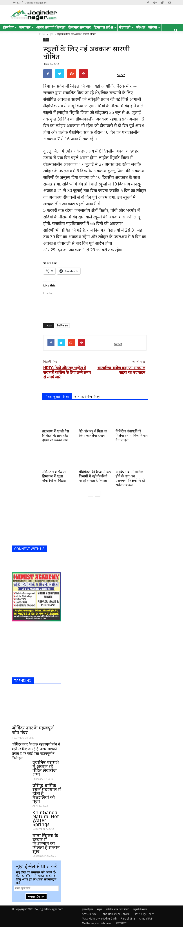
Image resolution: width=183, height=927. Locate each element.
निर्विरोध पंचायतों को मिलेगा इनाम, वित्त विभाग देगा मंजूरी (132, 435)
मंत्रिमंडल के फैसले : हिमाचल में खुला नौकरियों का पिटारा (54, 476)
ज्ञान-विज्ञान (87, 909)
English (10, 34)
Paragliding (128, 918)
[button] (176, 31)
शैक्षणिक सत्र (62, 325)
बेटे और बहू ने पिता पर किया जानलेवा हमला (93, 433)
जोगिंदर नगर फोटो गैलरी (117, 909)
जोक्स (154, 27)
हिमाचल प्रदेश (105, 27)
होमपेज (10, 27)
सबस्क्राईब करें (36, 896)
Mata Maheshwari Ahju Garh (99, 918)
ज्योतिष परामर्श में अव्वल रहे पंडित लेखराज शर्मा (46, 768)
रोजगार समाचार (79, 27)
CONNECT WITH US (29, 549)
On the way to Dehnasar (97, 923)
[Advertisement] (94, 308)
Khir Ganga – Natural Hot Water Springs (47, 818)
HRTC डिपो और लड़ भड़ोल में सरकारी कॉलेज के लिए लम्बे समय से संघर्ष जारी (67, 372)
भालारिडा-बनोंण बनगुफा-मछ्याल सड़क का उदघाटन (121, 370)
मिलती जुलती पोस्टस (57, 396)
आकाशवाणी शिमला (50, 27)
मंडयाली (126, 27)
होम (46, 39)
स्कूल (99, 909)
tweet (121, 75)
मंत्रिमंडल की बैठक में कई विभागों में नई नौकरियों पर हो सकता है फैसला (95, 476)
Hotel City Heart (144, 914)
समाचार (26, 27)
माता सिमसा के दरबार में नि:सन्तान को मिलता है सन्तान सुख (46, 843)
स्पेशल (140, 27)
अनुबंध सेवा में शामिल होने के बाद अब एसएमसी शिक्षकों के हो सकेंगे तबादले (130, 478)
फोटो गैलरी (121, 923)
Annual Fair (146, 918)
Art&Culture (89, 914)
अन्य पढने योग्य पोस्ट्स (87, 396)
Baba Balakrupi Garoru (115, 914)
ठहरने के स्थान (140, 909)
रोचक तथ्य (28, 34)
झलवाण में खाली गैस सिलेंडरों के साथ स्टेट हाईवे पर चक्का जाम (55, 435)
